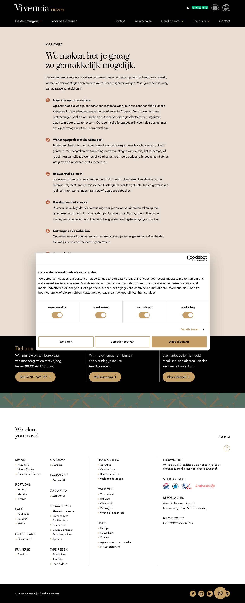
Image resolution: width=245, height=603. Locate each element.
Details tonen (190, 329)
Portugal (22, 489)
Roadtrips (57, 559)
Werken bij (106, 503)
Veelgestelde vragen (111, 479)
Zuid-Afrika (58, 496)
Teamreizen (58, 525)
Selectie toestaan (122, 341)
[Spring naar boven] (227, 448)
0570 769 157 (175, 518)
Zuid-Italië (23, 514)
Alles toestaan (179, 341)
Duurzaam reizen (109, 474)
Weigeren (65, 341)
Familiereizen (60, 520)
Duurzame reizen (62, 530)
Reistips (120, 21)
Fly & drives (59, 554)
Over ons (201, 21)
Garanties (105, 465)
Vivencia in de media (112, 513)
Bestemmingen (28, 21)
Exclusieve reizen (62, 534)
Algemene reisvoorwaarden (115, 542)
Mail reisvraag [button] (105, 377)
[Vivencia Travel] (39, 7)
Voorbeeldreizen (64, 21)
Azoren (22, 499)
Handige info (172, 21)
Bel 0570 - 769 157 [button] (35, 377)
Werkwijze (106, 508)
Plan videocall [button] (178, 377)
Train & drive (59, 564)
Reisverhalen (143, 21)
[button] (193, 594)
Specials (57, 539)
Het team (105, 499)
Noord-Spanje (26, 469)
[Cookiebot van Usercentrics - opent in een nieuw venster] (190, 258)
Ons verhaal (107, 494)
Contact (224, 21)
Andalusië (23, 465)
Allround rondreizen (63, 511)
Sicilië (21, 523)
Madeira (22, 494)
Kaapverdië (58, 480)
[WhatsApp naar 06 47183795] (220, 593)
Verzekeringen (108, 469)
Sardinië (22, 519)
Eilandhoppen (60, 516)
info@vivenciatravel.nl (181, 523)
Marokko (57, 465)
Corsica (22, 554)
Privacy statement (110, 547)
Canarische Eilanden (29, 474)
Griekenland (25, 539)
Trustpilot (224, 437)
